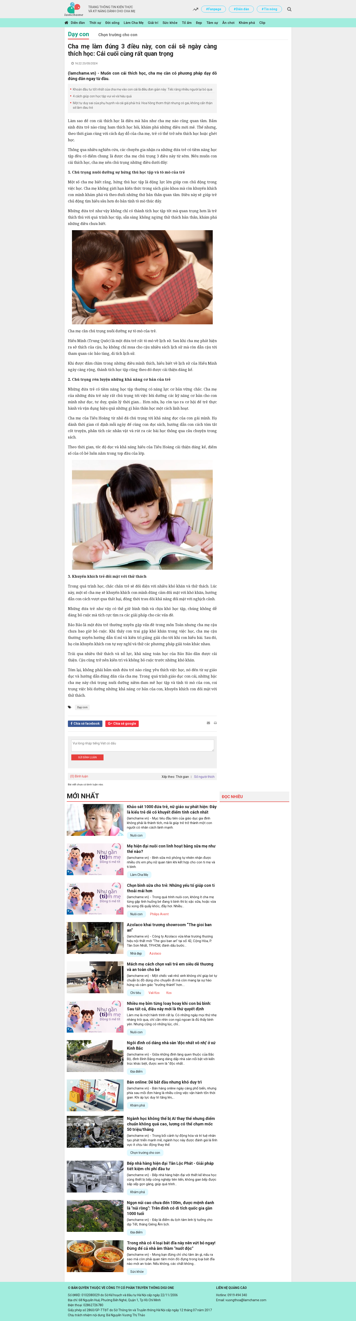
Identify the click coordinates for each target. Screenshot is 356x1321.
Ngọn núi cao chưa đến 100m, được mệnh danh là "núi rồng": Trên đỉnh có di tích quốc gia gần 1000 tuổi (170, 1208)
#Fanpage (213, 9)
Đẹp (199, 23)
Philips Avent (159, 914)
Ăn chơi (228, 23)
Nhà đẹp (136, 953)
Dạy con (78, 34)
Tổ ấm (187, 23)
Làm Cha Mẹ (133, 23)
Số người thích (204, 777)
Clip (262, 23)
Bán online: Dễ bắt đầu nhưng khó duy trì (164, 1082)
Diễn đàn (78, 23)
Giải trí (153, 23)
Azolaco (155, 953)
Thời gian (182, 777)
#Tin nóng (269, 9)
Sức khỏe (170, 23)
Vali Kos (154, 993)
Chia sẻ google (124, 723)
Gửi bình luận (87, 757)
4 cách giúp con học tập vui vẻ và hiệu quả (102, 96)
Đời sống (112, 23)
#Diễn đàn (241, 9)
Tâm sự (212, 23)
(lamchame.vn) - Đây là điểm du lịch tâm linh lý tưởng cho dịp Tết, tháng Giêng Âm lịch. (170, 1222)
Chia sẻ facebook (87, 723)
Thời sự (95, 23)
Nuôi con (136, 835)
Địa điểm (136, 1071)
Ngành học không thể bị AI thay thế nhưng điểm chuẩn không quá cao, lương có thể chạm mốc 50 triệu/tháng (171, 1124)
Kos (169, 993)
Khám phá (247, 23)
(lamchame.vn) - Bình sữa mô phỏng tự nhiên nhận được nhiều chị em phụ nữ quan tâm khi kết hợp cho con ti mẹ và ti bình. (171, 862)
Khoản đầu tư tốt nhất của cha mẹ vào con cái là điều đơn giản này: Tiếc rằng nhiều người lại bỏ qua (142, 89)
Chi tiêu (135, 993)
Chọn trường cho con (117, 34)
